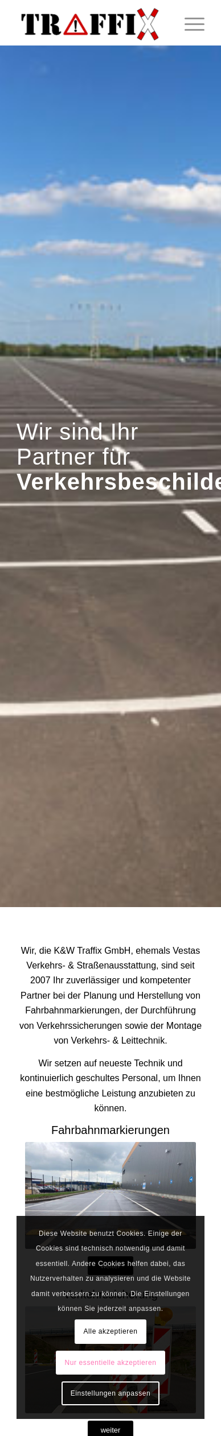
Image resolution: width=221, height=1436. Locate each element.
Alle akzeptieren (111, 1331)
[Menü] (188, 22)
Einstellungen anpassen (111, 1393)
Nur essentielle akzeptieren (111, 1363)
